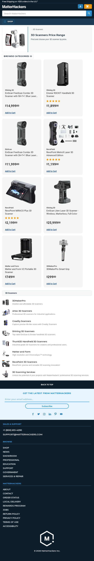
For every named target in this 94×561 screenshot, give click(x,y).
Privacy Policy (11, 518)
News (6, 452)
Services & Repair (13, 476)
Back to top (47, 385)
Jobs (6, 510)
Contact (8, 493)
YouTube (61, 414)
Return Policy (11, 514)
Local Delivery (12, 501)
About (6, 489)
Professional (11, 460)
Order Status (11, 497)
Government (10, 472)
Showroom (10, 456)
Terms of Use (10, 522)
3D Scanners (38, 29)
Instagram (44, 414)
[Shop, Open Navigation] (8, 21)
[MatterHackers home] (47, 539)
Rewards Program (14, 505)
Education (9, 464)
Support (8, 468)
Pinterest (55, 414)
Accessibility (10, 526)
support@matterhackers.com (22, 434)
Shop (6, 447)
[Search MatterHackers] (89, 13)
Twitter (38, 414)
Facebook (32, 414)
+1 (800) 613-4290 (12, 430)
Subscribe (47, 406)
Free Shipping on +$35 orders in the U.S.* (20, 1)
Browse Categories (18, 56)
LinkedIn (49, 414)
